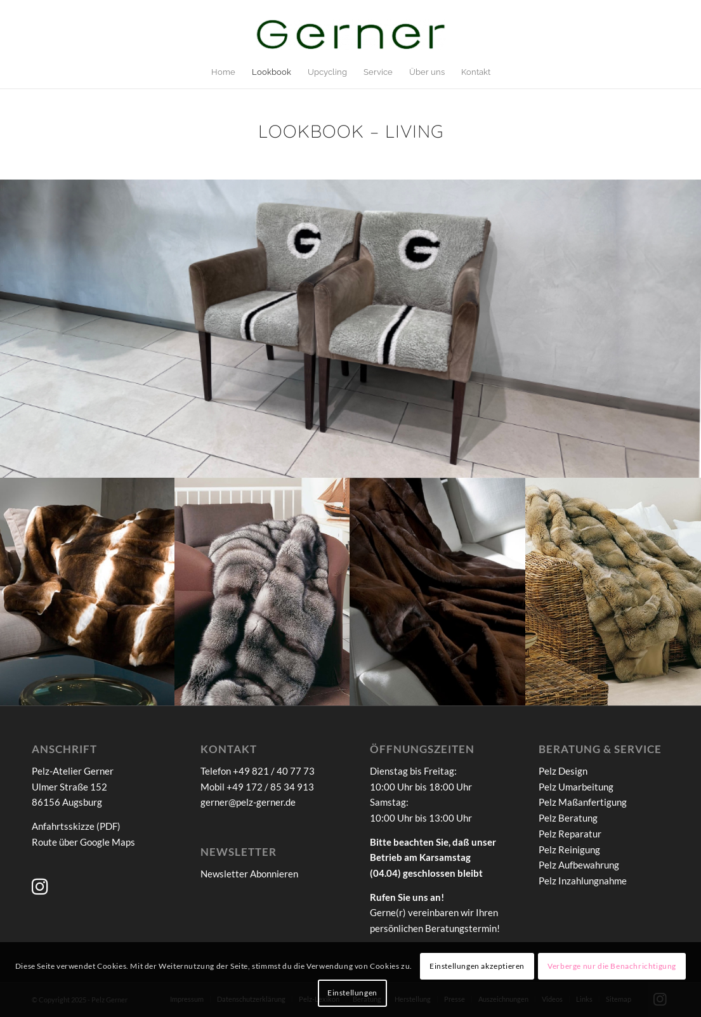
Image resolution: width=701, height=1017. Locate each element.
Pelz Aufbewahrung (579, 864)
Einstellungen (352, 992)
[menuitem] (223, 72)
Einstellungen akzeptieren (477, 966)
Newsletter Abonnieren (249, 873)
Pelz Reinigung (569, 849)
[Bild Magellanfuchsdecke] (613, 591)
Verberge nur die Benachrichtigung (611, 966)
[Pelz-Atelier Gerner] (351, 37)
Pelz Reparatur (570, 833)
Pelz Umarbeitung (576, 786)
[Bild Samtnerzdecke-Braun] (437, 591)
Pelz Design (563, 771)
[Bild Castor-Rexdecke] (87, 591)
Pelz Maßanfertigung (583, 802)
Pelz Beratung (568, 817)
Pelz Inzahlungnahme (583, 880)
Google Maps (107, 842)
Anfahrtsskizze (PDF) (76, 826)
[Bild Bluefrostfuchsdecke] (262, 591)
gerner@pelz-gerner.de (248, 802)
